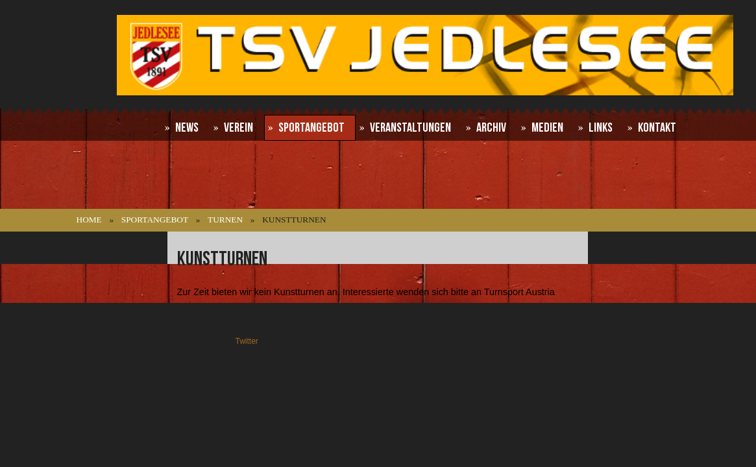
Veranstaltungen (410, 128)
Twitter (247, 341)
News (187, 128)
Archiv (491, 128)
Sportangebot (311, 128)
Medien (547, 128)
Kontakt (657, 128)
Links (601, 128)
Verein (238, 128)
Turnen (225, 219)
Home (89, 219)
